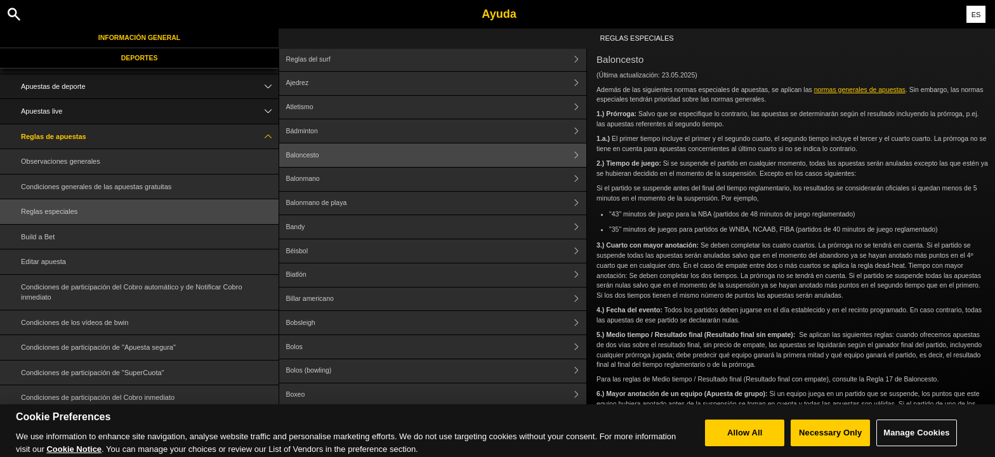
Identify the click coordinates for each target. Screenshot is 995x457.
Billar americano (436, 299)
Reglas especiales (49, 211)
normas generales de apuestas (860, 89)
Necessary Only (830, 441)
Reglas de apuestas (150, 136)
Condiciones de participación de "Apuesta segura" (98, 347)
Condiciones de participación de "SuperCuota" (92, 372)
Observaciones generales (60, 161)
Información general (139, 37)
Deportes (139, 58)
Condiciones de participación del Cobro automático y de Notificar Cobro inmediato (131, 292)
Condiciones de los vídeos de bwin (74, 322)
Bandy (436, 227)
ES (976, 14)
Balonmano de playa (436, 203)
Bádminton (436, 131)
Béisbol (436, 251)
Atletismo (436, 107)
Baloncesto (436, 155)
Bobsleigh (436, 322)
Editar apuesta (43, 261)
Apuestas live (150, 111)
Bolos (436, 347)
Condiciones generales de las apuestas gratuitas (96, 186)
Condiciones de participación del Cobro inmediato (98, 397)
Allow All (745, 441)
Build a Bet (38, 237)
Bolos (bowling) (436, 371)
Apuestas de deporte (150, 86)
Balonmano (436, 179)
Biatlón (436, 275)
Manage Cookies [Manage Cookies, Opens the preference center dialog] (916, 441)
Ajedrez (436, 83)
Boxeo (436, 395)
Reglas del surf (436, 59)
